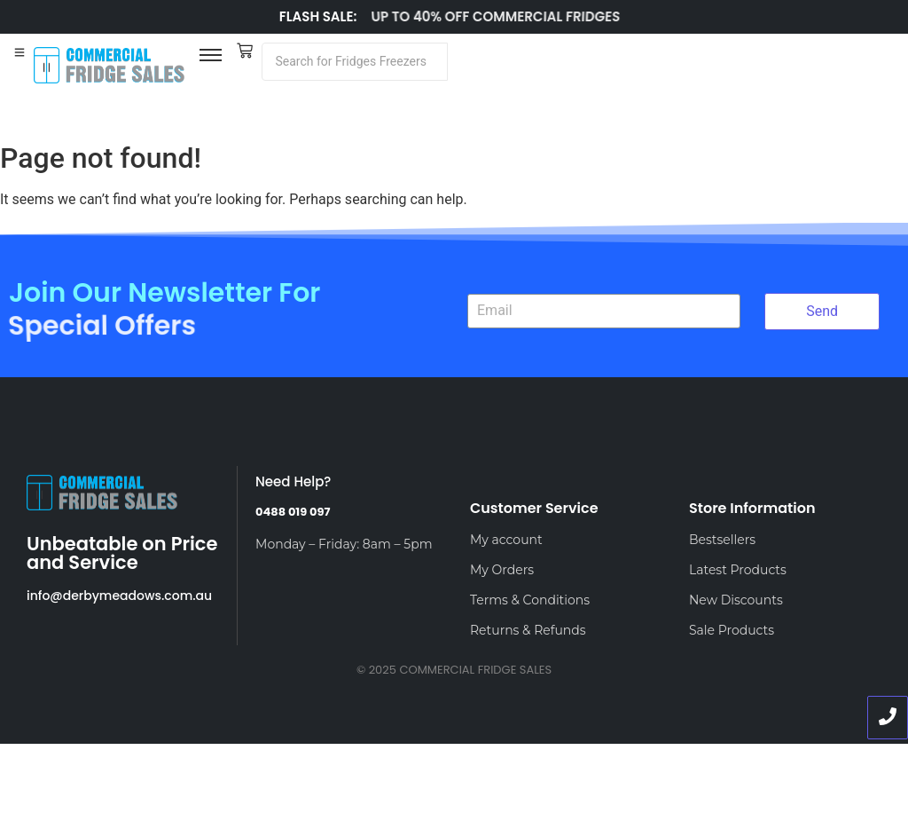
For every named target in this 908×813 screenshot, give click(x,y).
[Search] (355, 62)
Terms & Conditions (530, 600)
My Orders (502, 570)
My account (506, 540)
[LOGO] (109, 65)
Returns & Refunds (528, 630)
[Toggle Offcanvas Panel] (19, 53)
